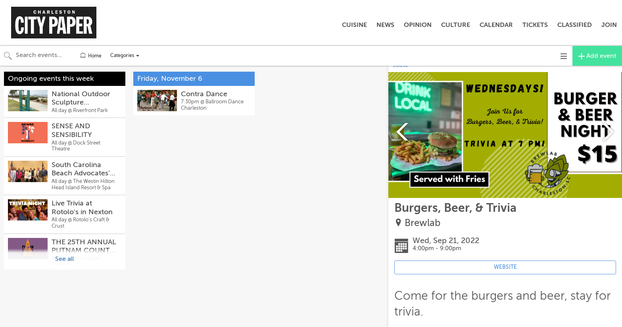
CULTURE (455, 25)
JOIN (609, 25)
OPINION (418, 25)
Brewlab (422, 223)
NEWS (385, 25)
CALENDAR (496, 25)
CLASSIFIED (574, 25)
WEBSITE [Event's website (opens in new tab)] (505, 267)
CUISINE (354, 25)
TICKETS (535, 25)
